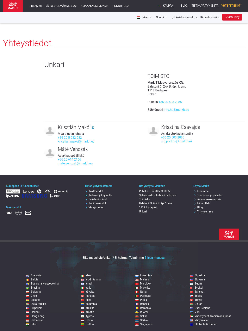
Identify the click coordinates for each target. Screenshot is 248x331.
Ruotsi (141, 312)
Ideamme (36, 5)
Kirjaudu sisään (209, 17)
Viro (195, 312)
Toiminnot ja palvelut (207, 195)
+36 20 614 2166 (69, 159)
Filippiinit (34, 308)
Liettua (87, 324)
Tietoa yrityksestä (204, 5)
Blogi (185, 5)
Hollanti (33, 312)
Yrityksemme (203, 211)
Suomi (160, 17)
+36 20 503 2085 (170, 102)
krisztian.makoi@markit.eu (76, 141)
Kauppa (165, 6)
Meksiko (142, 287)
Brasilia (33, 287)
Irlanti (86, 275)
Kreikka (87, 308)
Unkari (196, 303)
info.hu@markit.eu (176, 110)
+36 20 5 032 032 (70, 137)
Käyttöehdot (94, 191)
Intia (31, 324)
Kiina (86, 299)
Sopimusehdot (95, 203)
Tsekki (196, 295)
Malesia (142, 279)
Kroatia (87, 312)
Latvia (87, 320)
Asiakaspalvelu (183, 17)
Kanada (88, 295)
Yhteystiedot (230, 5)
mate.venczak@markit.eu (75, 163)
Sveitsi (196, 287)
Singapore (143, 324)
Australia (33, 275)
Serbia (141, 320)
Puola (141, 299)
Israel (86, 283)
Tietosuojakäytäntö (98, 195)
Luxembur (143, 275)
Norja (141, 291)
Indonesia (34, 320)
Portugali (143, 295)
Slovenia (197, 279)
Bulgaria (33, 291)
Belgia (32, 279)
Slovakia (197, 275)
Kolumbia (89, 303)
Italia (86, 287)
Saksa (141, 316)
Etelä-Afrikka (36, 303)
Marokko (143, 283)
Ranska (142, 303)
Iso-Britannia (91, 279)
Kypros (87, 316)
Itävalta (87, 291)
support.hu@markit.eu (176, 141)
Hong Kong (35, 316)
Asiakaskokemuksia (94, 5)
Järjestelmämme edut (62, 5)
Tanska (196, 291)
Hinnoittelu (120, 5)
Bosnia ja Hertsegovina (42, 283)
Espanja (33, 299)
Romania (143, 308)
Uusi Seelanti (200, 308)
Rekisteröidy (232, 17)
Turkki (196, 299)
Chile (31, 295)
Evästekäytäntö (96, 199)
